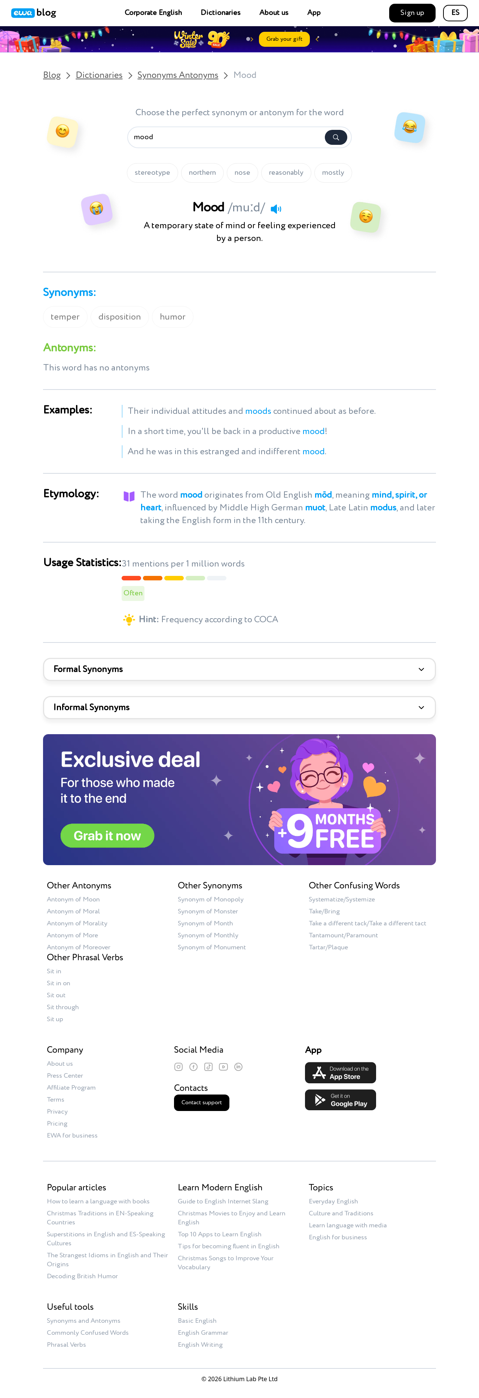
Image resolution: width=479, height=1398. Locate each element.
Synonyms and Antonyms (83, 1321)
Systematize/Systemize (342, 899)
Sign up (412, 13)
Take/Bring (324, 911)
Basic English (197, 1321)
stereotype (152, 173)
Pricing (57, 1123)
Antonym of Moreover (78, 947)
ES (455, 13)
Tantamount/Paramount (343, 935)
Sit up (55, 1019)
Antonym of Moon (73, 899)
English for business (338, 1237)
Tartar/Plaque (328, 947)
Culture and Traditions (341, 1213)
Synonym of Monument (212, 947)
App (314, 13)
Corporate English (153, 13)
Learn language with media (348, 1225)
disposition (119, 316)
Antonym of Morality (77, 923)
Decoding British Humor (82, 1276)
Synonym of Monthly (208, 935)
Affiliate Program (71, 1087)
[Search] (336, 137)
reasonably (286, 173)
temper (65, 316)
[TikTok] (208, 1066)
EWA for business (72, 1135)
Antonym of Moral (73, 911)
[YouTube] (223, 1066)
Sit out (56, 995)
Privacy (57, 1111)
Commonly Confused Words (88, 1333)
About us (274, 13)
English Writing (200, 1344)
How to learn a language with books (98, 1201)
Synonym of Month (205, 923)
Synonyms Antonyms (178, 75)
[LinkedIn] (238, 1066)
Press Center (65, 1075)
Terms (55, 1099)
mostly (333, 173)
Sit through (63, 1007)
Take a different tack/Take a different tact (367, 923)
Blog (52, 75)
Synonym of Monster (208, 911)
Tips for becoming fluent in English (229, 1246)
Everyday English (333, 1201)
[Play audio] (275, 208)
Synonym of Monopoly (211, 899)
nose (242, 173)
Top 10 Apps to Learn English (220, 1234)
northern (202, 173)
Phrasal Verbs (66, 1344)
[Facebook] (193, 1066)
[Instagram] (178, 1066)
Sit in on (58, 983)
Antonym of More (72, 935)
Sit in (54, 971)
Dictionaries (221, 13)
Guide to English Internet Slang (223, 1201)
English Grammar (203, 1333)
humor (173, 316)
